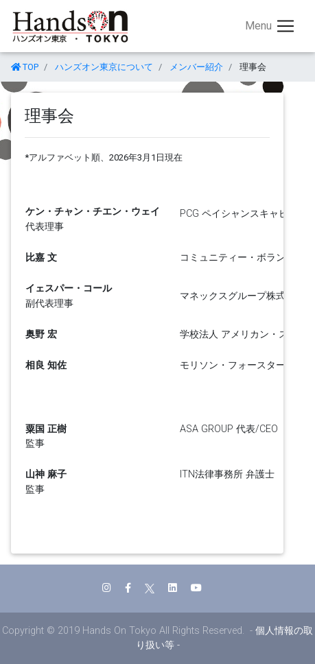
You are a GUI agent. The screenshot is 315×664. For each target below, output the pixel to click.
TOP (24, 67)
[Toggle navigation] (270, 26)
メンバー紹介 (196, 67)
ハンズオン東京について (104, 67)
